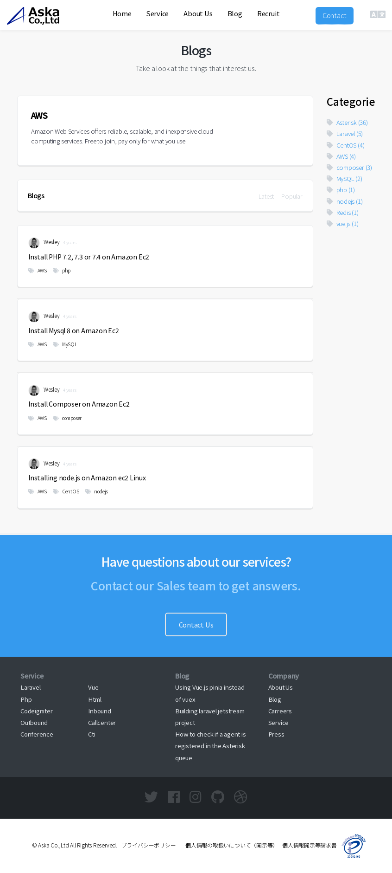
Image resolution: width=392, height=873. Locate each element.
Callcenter (102, 722)
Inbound (99, 710)
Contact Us (196, 624)
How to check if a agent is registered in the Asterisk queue (210, 746)
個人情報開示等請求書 (309, 845)
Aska (35, 25)
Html (94, 699)
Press (276, 734)
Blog (235, 13)
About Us (197, 13)
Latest (266, 196)
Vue (93, 687)
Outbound (34, 722)
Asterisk (347, 122)
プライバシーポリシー (148, 845)
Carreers (280, 710)
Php (26, 699)
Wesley (43, 243)
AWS (37, 270)
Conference (36, 734)
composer (67, 417)
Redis (343, 212)
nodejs (96, 491)
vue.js (342, 223)
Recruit (268, 13)
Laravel (345, 133)
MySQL (65, 344)
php (61, 270)
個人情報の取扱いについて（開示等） (229, 845)
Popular (291, 196)
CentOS (66, 491)
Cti (91, 734)
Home (122, 13)
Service (157, 13)
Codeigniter (36, 710)
